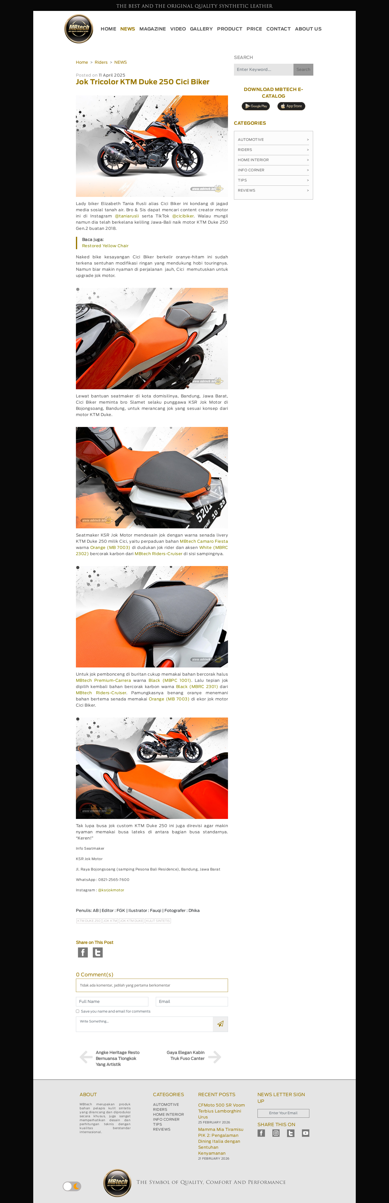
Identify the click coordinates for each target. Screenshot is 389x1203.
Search (303, 70)
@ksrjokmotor (111, 890)
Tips (273, 180)
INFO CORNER (166, 1119)
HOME (108, 29)
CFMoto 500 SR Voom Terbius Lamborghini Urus (221, 1111)
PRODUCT (230, 29)
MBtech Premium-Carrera (103, 681)
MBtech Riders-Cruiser (159, 554)
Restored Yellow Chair (105, 246)
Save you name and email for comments (116, 1011)
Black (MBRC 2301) (197, 687)
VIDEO (178, 29)
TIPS (157, 1124)
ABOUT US (308, 29)
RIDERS (160, 1110)
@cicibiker (183, 216)
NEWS (127, 29)
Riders (101, 62)
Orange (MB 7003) (110, 548)
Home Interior (273, 160)
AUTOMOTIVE (166, 1105)
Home (82, 62)
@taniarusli (127, 216)
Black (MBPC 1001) (170, 681)
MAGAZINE (152, 29)
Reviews (273, 191)
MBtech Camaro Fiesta (204, 541)
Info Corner (273, 170)
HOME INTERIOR (168, 1114)
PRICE (254, 29)
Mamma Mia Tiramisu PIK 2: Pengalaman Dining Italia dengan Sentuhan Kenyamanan (221, 1141)
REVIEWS (162, 1129)
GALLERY (201, 29)
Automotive (273, 140)
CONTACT (278, 29)
